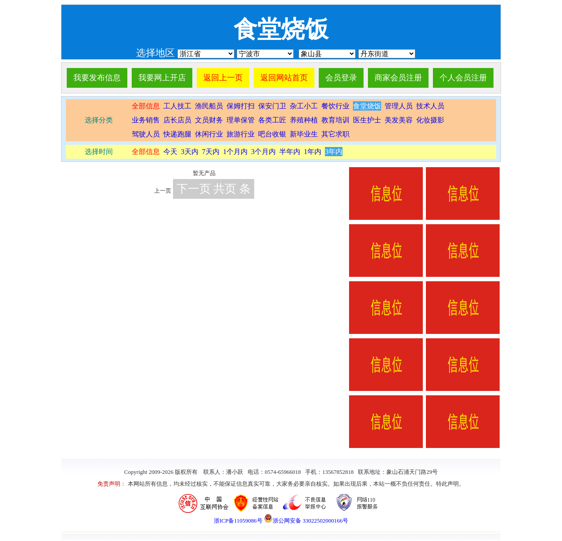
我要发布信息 (97, 77)
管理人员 (399, 106)
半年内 (289, 151)
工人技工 (176, 106)
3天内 (189, 151)
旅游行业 (241, 134)
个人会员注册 (463, 77)
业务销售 (146, 120)
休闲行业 (209, 134)
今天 (170, 151)
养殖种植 (304, 120)
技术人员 (430, 106)
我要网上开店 (162, 77)
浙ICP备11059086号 (238, 520)
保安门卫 (272, 106)
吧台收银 (272, 134)
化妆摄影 (430, 120)
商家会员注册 (398, 77)
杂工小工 (304, 106)
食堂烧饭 (367, 106)
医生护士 (367, 120)
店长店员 (177, 120)
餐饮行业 (335, 106)
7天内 (211, 151)
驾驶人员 (146, 134)
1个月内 (235, 151)
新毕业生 (304, 134)
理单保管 (241, 120)
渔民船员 (209, 106)
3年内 (333, 151)
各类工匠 (272, 120)
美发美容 (399, 120)
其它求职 (335, 134)
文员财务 (209, 120)
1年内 (312, 151)
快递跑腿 (177, 134)
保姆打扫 (241, 106)
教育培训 (335, 120)
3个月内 (263, 151)
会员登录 (341, 77)
